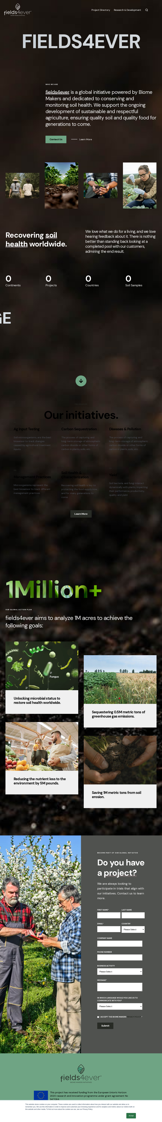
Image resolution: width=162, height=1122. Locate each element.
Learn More (85, 139)
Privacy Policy (134, 1017)
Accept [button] (131, 1116)
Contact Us (56, 139)
